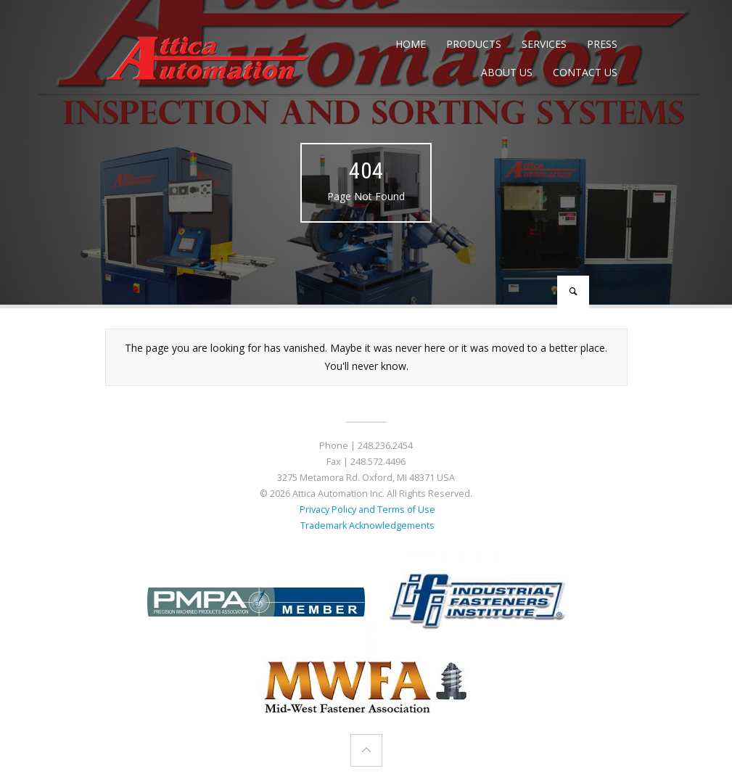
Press (602, 44)
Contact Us (585, 72)
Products (473, 44)
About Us (506, 72)
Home (410, 44)
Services (544, 44)
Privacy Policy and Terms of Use (366, 509)
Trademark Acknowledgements (366, 525)
